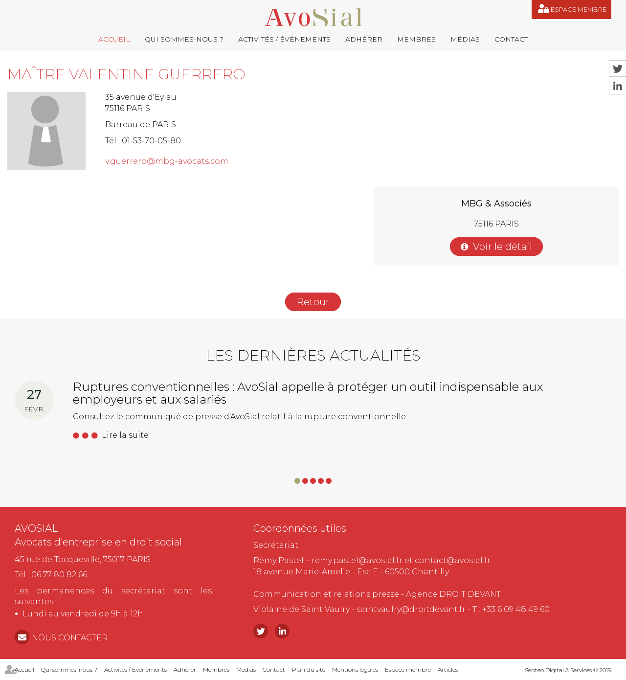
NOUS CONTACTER (70, 637)
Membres (416, 39)
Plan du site (308, 669)
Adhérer (363, 39)
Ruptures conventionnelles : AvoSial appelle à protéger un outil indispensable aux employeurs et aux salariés (308, 393)
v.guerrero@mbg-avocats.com (166, 161)
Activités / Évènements (284, 39)
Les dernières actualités (313, 355)
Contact (511, 39)
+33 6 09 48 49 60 (516, 609)
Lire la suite (125, 435)
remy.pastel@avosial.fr (357, 560)
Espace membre (578, 9)
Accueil (114, 39)
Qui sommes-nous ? (184, 39)
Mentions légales (355, 669)
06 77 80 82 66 (59, 574)
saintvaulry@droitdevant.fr (411, 609)
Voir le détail (502, 246)
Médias (465, 39)
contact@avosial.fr (453, 560)
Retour (313, 302)
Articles (448, 669)
